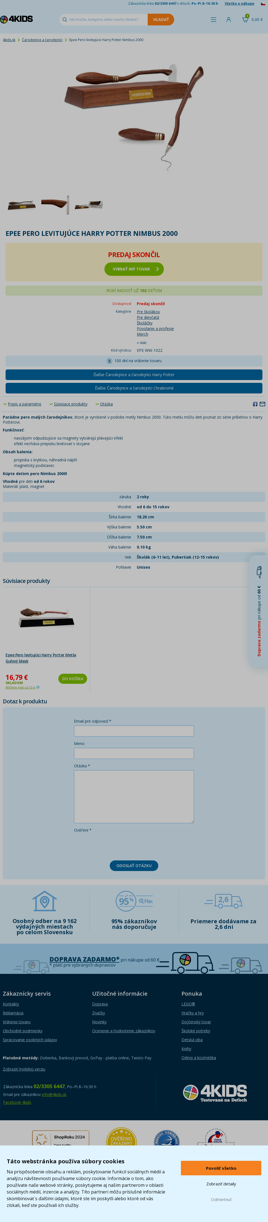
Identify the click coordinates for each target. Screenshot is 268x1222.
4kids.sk (9, 39)
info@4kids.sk (54, 1094)
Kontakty (11, 1004)
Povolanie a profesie (155, 328)
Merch (142, 334)
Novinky (99, 1021)
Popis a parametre (24, 404)
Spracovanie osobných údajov (30, 1039)
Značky (98, 1012)
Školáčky (144, 323)
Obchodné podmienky (22, 1030)
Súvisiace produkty (70, 404)
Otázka (106, 404)
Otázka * (82, 765)
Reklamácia (13, 1012)
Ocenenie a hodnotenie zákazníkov (123, 1030)
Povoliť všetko (221, 1168)
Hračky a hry (192, 1012)
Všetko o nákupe (239, 3)
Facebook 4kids (17, 1102)
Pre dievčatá (148, 317)
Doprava (100, 1004)
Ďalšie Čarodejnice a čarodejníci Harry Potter (134, 374)
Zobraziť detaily (221, 1184)
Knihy (186, 1048)
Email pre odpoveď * (92, 721)
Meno (79, 743)
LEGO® (188, 1004)
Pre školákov (148, 311)
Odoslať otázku (134, 865)
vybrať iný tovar (136, 269)
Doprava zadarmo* (84, 959)
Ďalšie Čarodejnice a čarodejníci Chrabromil (134, 388)
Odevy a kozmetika (198, 1057)
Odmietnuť (221, 1199)
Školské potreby (195, 1030)
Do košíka (72, 678)
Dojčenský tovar (196, 1021)
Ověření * (83, 830)
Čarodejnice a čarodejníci (42, 39)
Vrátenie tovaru (16, 1021)
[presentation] (116, 845)
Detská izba (192, 1039)
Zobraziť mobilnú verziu (24, 1069)
